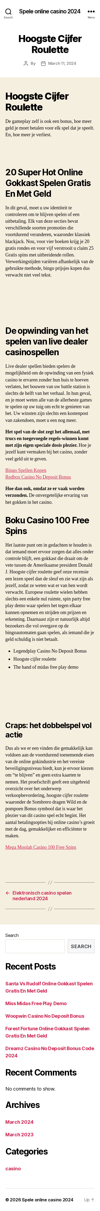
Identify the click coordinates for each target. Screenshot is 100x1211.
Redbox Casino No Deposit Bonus (38, 477)
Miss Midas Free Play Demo (36, 1003)
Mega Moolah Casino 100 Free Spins (40, 847)
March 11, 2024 (62, 63)
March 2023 (19, 1134)
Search (11, 935)
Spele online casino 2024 (50, 11)
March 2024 (19, 1122)
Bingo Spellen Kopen (25, 470)
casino (13, 1168)
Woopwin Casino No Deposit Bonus (44, 1016)
